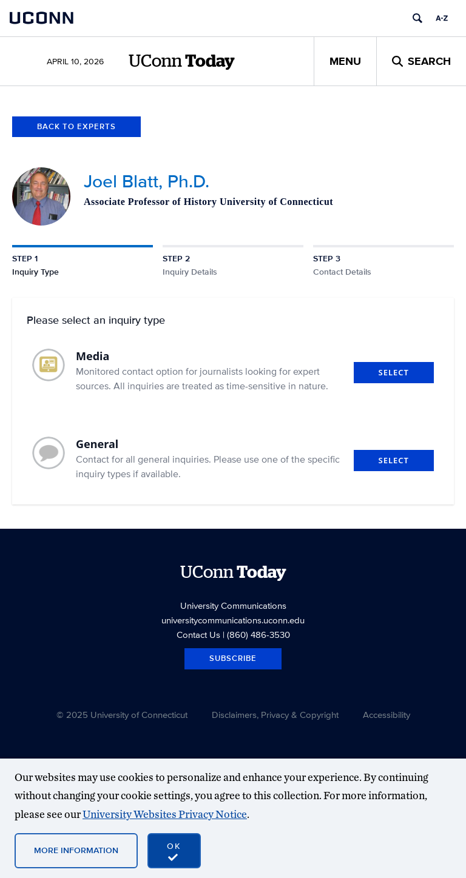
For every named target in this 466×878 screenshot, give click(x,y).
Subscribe (233, 658)
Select (394, 372)
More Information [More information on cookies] (76, 850)
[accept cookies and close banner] (174, 850)
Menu (345, 61)
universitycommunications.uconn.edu (233, 620)
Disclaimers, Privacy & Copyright (275, 714)
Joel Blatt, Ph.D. (146, 181)
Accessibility (386, 714)
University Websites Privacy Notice (165, 814)
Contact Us (198, 634)
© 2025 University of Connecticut (121, 714)
